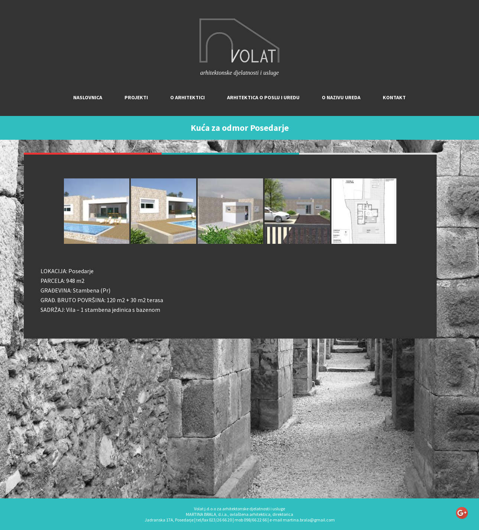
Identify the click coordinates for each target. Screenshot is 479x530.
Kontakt (394, 97)
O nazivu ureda (341, 97)
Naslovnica (87, 97)
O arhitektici (187, 97)
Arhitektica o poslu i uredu (263, 97)
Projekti (136, 97)
